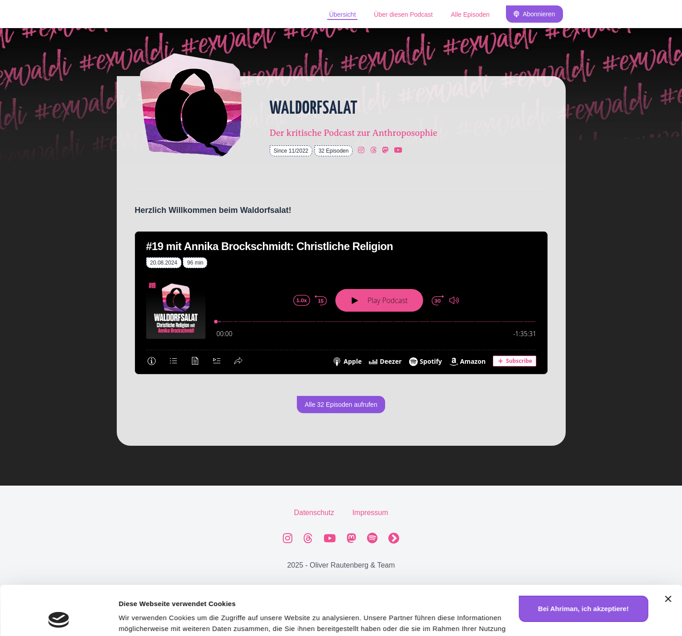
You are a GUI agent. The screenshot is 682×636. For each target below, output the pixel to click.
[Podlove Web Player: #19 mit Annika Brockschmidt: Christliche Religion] (341, 321)
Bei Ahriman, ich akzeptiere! (583, 562)
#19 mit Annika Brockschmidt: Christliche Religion (269, 246)
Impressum (370, 512)
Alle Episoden (470, 14)
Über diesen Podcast (403, 14)
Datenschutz (314, 512)
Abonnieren (534, 14)
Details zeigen (141, 618)
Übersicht (342, 14)
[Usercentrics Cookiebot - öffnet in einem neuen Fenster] (58, 618)
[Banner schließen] (668, 552)
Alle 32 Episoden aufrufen (341, 404)
